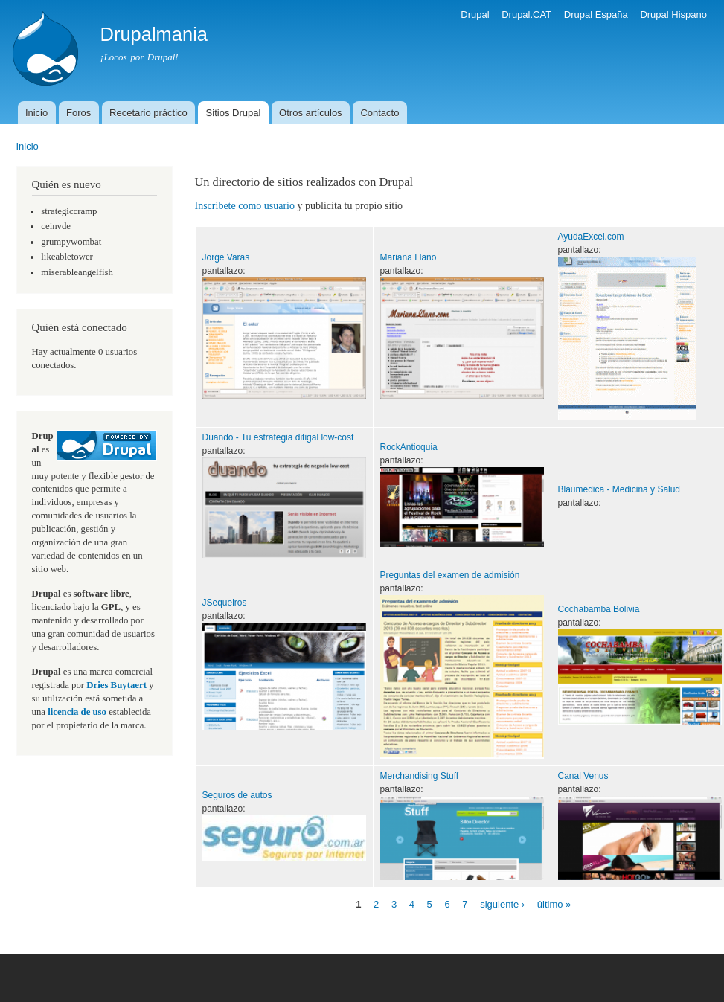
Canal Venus (583, 776)
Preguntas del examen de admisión (450, 575)
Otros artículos (310, 112)
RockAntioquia (409, 447)
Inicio (36, 112)
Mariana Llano (408, 257)
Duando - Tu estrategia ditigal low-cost (278, 437)
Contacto (379, 112)
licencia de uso (77, 712)
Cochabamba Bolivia (599, 609)
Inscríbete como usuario (245, 205)
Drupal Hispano (673, 14)
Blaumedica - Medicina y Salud (619, 489)
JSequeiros (224, 602)
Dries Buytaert (116, 685)
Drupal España (596, 14)
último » (554, 904)
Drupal (475, 14)
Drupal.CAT (526, 14)
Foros (78, 112)
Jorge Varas (226, 257)
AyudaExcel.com (591, 236)
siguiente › (502, 904)
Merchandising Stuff (419, 776)
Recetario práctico (148, 112)
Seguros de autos (237, 795)
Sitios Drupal (233, 112)
